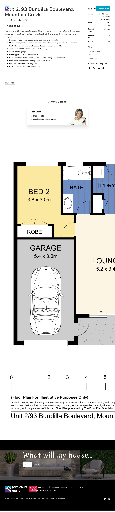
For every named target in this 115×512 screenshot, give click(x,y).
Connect (59, 11)
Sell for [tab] (27, 464)
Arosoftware (62, 499)
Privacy (12, 499)
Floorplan (92, 58)
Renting (62, 6)
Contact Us (47, 11)
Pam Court (36, 111)
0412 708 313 (38, 116)
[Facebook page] (102, 499)
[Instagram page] (105, 499)
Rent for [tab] (37, 464)
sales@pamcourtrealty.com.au (46, 490)
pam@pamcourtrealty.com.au (44, 119)
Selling (51, 6)
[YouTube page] (108, 499)
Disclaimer (19, 499)
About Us (73, 6)
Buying (41, 6)
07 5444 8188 (103, 8)
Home (31, 6)
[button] (98, 55)
